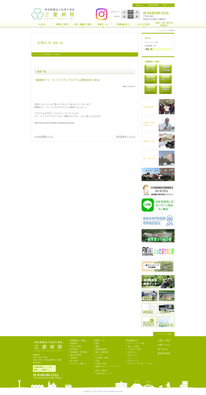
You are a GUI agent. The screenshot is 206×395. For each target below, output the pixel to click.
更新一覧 (57, 54)
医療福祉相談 (101, 349)
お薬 (97, 361)
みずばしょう (133, 352)
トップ (158, 30)
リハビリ (99, 355)
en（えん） (132, 355)
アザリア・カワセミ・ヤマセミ (141, 364)
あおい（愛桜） (134, 346)
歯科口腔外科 (76, 355)
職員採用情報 (153, 5)
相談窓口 (74, 358)
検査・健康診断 (101, 352)
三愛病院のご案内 (77, 340)
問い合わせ (163, 349)
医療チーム (99, 340)
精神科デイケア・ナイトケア (107, 366)
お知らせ (139, 5)
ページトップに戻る (164, 334)
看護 (97, 346)
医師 (97, 343)
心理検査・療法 (101, 358)
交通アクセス (168, 5)
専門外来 (74, 349)
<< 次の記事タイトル (43, 136)
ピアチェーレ (133, 361)
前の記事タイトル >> (125, 136)
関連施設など (132, 340)
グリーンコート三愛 (136, 343)
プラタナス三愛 (134, 349)
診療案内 (74, 343)
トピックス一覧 (38, 54)
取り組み (74, 361)
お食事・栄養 (101, 364)
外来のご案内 (76, 346)
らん (129, 358)
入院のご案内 (100, 370)
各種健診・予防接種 (78, 352)
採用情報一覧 (49, 54)
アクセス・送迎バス (78, 364)
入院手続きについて (103, 374)
